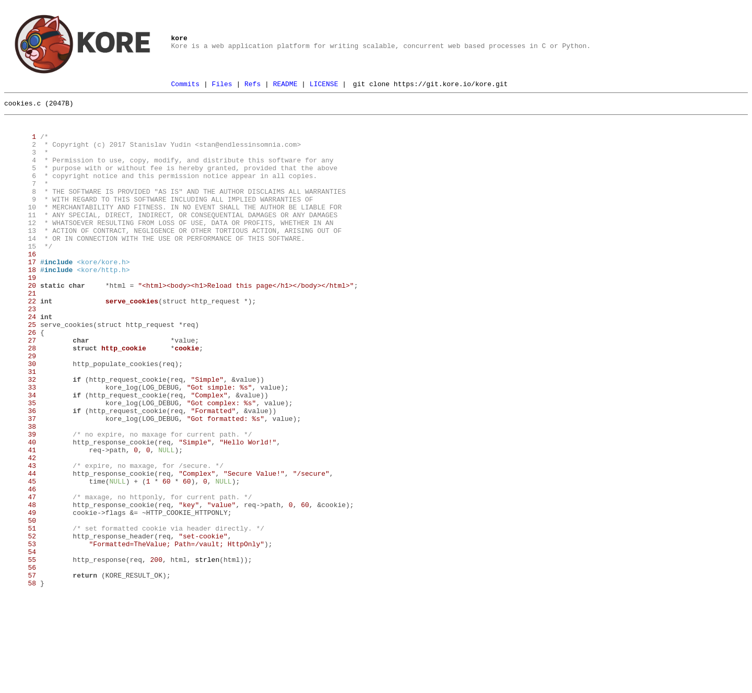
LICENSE (324, 85)
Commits (185, 85)
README (285, 85)
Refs (252, 85)
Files (222, 85)
